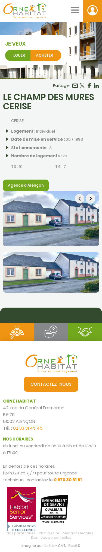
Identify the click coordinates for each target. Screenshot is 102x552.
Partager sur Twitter (82, 85)
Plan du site (49, 533)
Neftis (49, 545)
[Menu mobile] (75, 10)
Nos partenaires (21, 533)
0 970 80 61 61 (68, 480)
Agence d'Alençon (26, 185)
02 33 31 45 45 (27, 428)
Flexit (73, 545)
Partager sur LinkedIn (96, 85)
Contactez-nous (51, 384)
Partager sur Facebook (89, 85)
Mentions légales (78, 533)
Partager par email (75, 85)
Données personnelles (51, 537)
